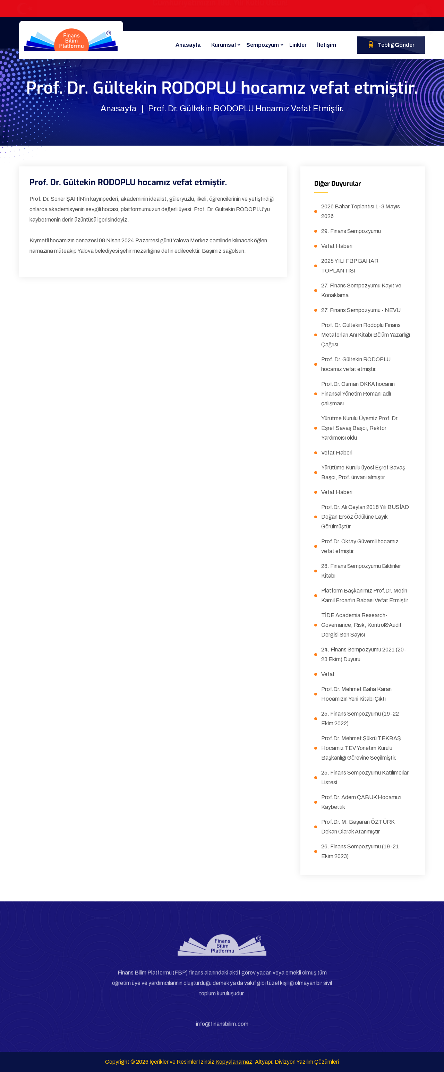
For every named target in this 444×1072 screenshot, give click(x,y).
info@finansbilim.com (222, 1027)
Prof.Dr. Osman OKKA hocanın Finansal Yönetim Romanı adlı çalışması (358, 393)
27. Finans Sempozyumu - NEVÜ (361, 310)
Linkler (298, 45)
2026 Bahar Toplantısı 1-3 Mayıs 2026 (360, 211)
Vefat (328, 674)
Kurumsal (223, 45)
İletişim (326, 45)
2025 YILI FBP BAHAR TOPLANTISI (349, 266)
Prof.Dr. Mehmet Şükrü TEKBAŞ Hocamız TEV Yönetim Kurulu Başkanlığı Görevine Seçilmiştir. (361, 748)
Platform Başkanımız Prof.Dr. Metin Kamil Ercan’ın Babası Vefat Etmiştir (364, 595)
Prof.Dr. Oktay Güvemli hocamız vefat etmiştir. (360, 546)
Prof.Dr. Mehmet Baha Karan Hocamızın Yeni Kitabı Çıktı (356, 694)
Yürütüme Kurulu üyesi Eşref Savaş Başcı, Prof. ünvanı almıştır (363, 472)
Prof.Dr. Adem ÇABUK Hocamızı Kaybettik (361, 802)
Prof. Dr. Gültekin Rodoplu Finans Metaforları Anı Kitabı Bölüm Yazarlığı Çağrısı (365, 334)
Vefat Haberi (336, 246)
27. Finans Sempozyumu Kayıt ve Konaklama (361, 290)
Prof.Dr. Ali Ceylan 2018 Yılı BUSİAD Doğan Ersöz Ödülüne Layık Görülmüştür (365, 516)
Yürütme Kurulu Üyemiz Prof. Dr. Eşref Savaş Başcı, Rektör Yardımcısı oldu (360, 428)
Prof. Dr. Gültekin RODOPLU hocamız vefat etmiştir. (356, 364)
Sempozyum (262, 45)
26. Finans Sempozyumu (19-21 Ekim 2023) (360, 851)
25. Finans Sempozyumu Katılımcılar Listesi (365, 777)
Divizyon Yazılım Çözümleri (307, 1062)
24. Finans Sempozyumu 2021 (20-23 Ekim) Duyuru (363, 654)
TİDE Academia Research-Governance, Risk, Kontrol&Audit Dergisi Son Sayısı (361, 625)
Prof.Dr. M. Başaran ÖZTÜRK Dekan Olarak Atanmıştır (357, 827)
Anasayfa (188, 45)
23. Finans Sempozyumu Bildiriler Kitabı (361, 571)
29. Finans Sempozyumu (351, 231)
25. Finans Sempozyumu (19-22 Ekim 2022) (360, 718)
